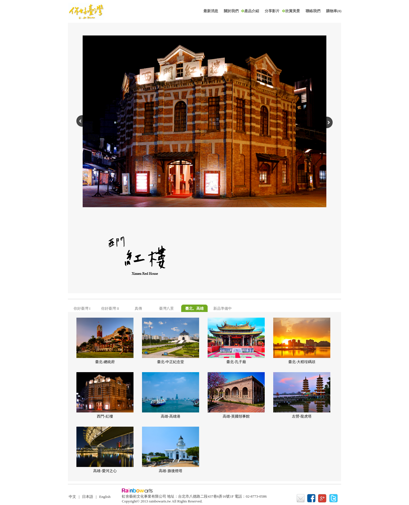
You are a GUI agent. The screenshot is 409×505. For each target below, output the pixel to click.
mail (301, 498)
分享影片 (272, 11)
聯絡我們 (313, 11)
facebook (312, 498)
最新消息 (210, 11)
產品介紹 (251, 11)
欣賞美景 (292, 11)
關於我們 (231, 11)
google (323, 498)
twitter (334, 498)
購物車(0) (333, 11)
